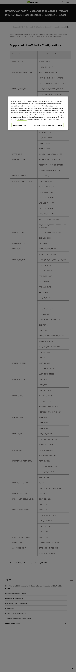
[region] (38, 113)
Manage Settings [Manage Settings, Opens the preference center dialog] (19, 125)
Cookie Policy (40, 115)
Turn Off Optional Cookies (44, 125)
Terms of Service (28, 117)
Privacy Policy (28, 115)
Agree (60, 125)
